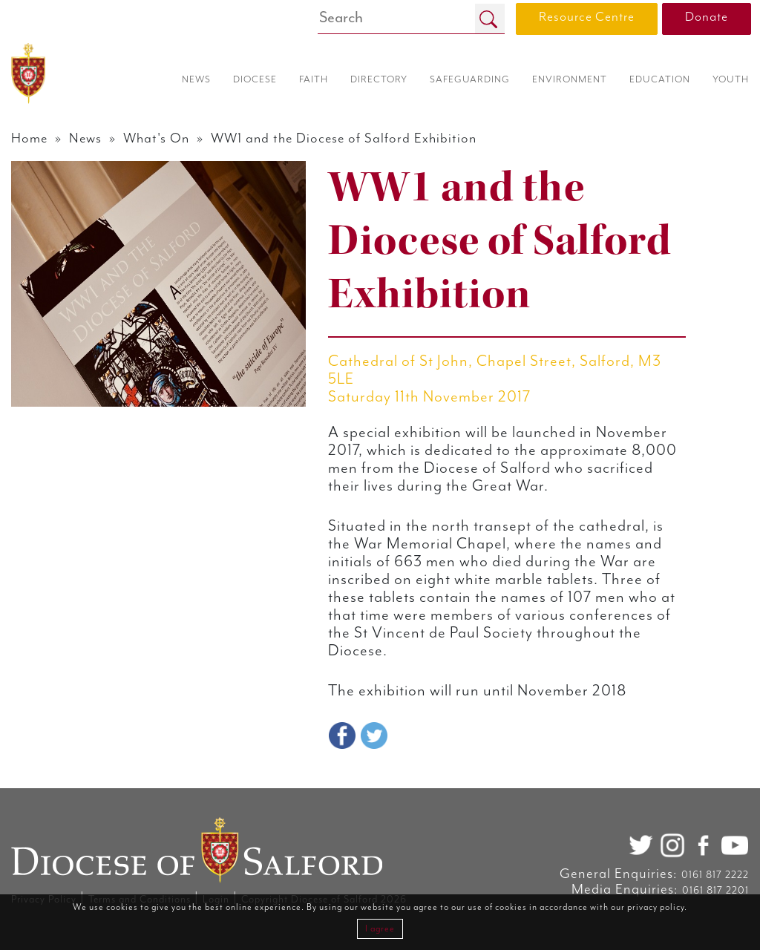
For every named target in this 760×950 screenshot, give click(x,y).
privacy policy (655, 907)
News (85, 138)
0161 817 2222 (715, 875)
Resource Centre (587, 17)
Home (29, 138)
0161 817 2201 (715, 891)
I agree (380, 928)
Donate (706, 17)
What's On (156, 138)
